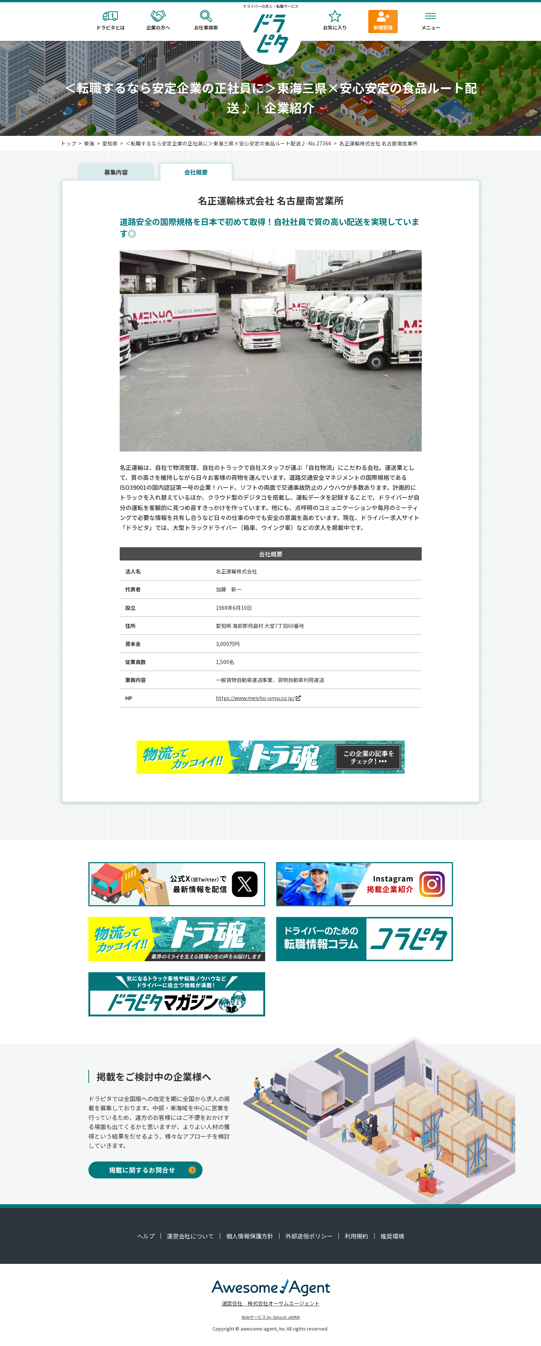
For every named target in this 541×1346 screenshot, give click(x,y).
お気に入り (335, 20)
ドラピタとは (110, 20)
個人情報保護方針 (249, 1235)
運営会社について (190, 1235)
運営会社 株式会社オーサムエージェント (271, 1303)
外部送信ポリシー (309, 1235)
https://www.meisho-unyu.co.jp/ (255, 698)
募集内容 (116, 172)
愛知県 (110, 143)
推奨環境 (392, 1235)
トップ (68, 143)
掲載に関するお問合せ (152, 1169)
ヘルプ (146, 1235)
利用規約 (356, 1235)
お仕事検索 (206, 20)
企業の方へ (158, 20)
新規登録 (383, 20)
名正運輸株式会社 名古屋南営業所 (378, 143)
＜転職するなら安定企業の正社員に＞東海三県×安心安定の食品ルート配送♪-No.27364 (228, 143)
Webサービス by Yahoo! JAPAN (271, 1317)
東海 (89, 143)
